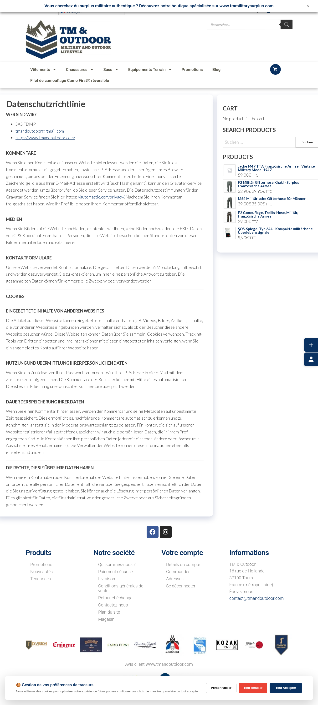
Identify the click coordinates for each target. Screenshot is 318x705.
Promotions (192, 69)
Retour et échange (115, 597)
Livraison (106, 578)
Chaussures (80, 69)
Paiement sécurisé (115, 571)
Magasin (106, 619)
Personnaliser (221, 688)
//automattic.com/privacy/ (101, 196)
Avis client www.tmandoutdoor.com (159, 664)
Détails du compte (183, 564)
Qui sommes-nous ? (117, 564)
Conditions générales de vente (120, 588)
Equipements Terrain (150, 69)
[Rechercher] (286, 28)
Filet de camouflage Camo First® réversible (69, 80)
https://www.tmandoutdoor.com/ (45, 137)
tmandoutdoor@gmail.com (39, 131)
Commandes (178, 571)
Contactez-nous (113, 604)
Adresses (175, 578)
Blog (216, 69)
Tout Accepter (286, 688)
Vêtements (43, 69)
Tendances (40, 578)
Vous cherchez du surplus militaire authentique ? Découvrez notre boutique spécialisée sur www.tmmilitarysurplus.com (159, 5)
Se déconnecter (180, 585)
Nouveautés (41, 571)
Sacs (111, 69)
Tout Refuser (253, 688)
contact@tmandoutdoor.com (256, 598)
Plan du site (109, 612)
